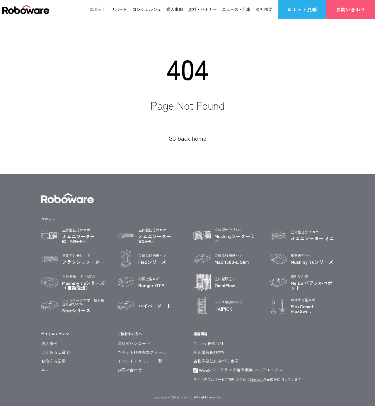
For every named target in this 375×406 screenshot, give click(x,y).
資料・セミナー (202, 9)
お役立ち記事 (53, 361)
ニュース (49, 370)
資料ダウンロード (133, 343)
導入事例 (174, 9)
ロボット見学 (302, 9)
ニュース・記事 (236, 9)
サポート (119, 9)
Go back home (187, 138)
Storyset (256, 379)
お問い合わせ (351, 9)
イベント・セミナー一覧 (139, 361)
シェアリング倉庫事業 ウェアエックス (238, 370)
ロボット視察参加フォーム (141, 352)
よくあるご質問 (55, 352)
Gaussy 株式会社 (208, 343)
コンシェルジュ (146, 9)
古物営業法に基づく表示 (215, 361)
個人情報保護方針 (209, 352)
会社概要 (264, 9)
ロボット (97, 9)
